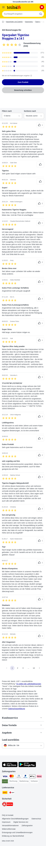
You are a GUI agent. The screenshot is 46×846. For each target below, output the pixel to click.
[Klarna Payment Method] (39, 776)
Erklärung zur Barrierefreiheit (13, 836)
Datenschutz (36, 819)
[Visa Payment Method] (5, 776)
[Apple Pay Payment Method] (32, 776)
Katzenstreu (29, 22)
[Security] (7, 804)
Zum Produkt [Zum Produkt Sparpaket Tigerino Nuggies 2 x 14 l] (23, 82)
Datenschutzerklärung (16, 709)
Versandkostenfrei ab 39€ (23, 2)
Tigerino (37, 22)
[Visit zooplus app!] (10, 767)
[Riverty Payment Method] (5, 781)
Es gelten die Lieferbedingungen (28, 684)
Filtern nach (7, 111)
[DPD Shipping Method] (12, 792)
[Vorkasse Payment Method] (34, 781)
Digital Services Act (20, 822)
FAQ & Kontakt (7, 815)
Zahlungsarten (27, 826)
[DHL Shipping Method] (5, 792)
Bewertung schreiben (23, 90)
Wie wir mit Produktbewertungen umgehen (17, 76)
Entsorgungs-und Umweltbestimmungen (17, 832)
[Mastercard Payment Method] (12, 776)
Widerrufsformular (9, 829)
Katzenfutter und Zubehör (14, 22)
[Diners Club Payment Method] (19, 776)
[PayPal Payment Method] (25, 776)
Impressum (6, 822)
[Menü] (3, 7)
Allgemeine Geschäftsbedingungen (15, 819)
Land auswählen (10, 739)
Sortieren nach (30, 111)
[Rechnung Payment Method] (13, 781)
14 (34, 668)
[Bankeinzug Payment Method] (24, 781)
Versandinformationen (10, 826)
